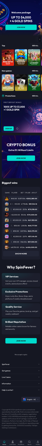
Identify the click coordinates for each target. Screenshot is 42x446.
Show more (21, 254)
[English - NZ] (30, 399)
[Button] (17, 128)
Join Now (21, 27)
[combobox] (30, 399)
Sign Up (8, 129)
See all (35, 46)
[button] (39, 39)
